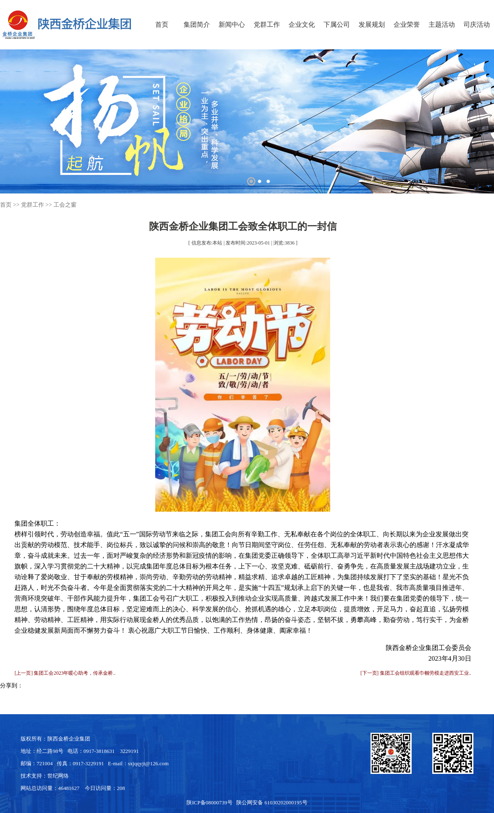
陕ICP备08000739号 (209, 802)
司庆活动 (477, 24)
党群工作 (267, 24)
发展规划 (372, 24)
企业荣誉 (407, 24)
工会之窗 (65, 205)
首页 (161, 24)
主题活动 (442, 24)
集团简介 (197, 24)
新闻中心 (232, 24)
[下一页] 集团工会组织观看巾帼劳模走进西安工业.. (416, 673)
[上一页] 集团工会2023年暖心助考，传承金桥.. (64, 673)
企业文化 (302, 24)
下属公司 (337, 24)
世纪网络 (58, 776)
